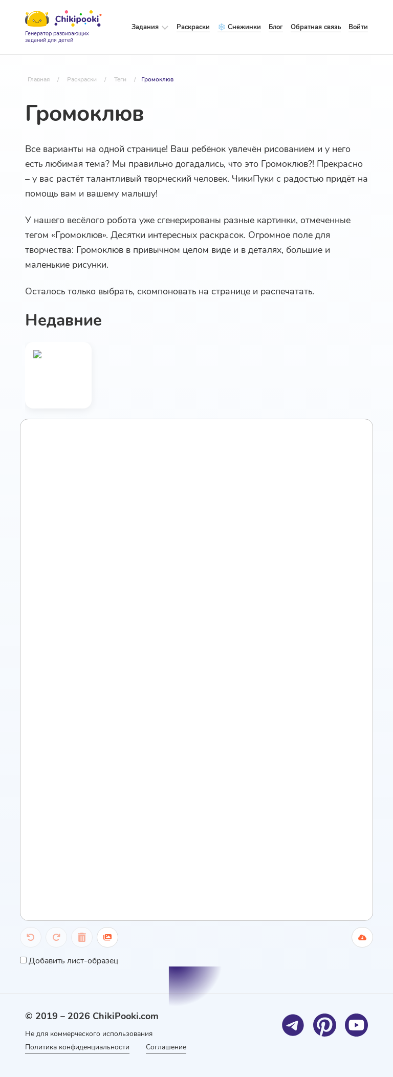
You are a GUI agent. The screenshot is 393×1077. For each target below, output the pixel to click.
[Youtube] (356, 1025)
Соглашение (166, 1047)
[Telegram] (292, 1025)
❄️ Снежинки (239, 27)
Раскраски (193, 27)
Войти (358, 27)
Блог (276, 27)
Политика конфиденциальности (77, 1047)
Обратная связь (316, 27)
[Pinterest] (324, 1025)
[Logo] (63, 27)
